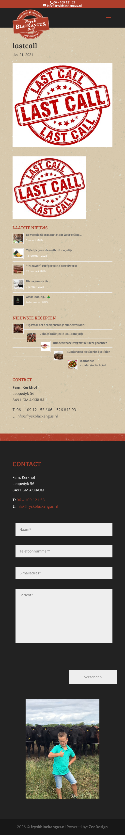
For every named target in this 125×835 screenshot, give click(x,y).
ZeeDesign (98, 826)
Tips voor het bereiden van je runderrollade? (55, 325)
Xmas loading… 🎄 (38, 297)
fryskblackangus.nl (48, 826)
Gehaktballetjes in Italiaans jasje (61, 333)
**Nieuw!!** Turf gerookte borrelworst (51, 265)
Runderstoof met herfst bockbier (88, 351)
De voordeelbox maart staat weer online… (54, 234)
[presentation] (42, 655)
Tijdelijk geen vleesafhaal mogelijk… (50, 250)
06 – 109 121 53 (31, 499)
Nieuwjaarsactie (37, 281)
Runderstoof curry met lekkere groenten (80, 343)
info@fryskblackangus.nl (37, 416)
